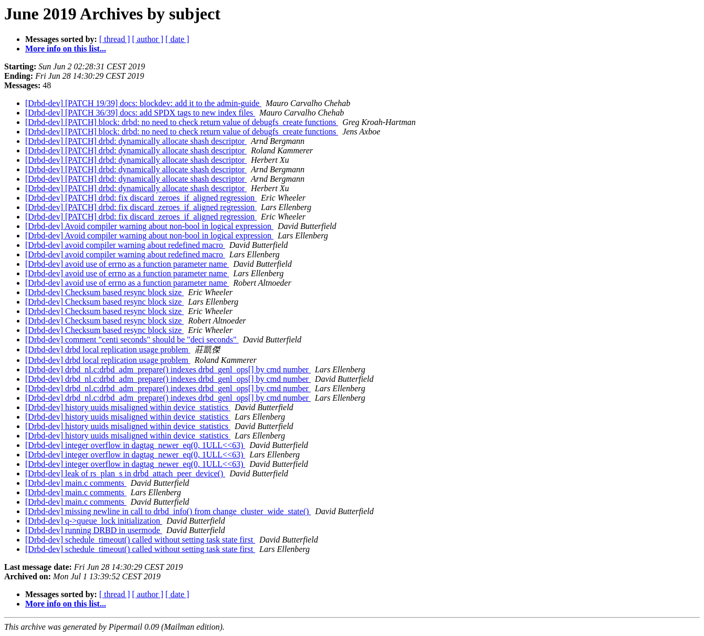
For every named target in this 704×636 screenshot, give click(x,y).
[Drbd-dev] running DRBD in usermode (93, 530)
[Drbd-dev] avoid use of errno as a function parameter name (127, 263)
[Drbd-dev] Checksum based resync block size (104, 292)
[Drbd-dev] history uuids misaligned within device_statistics (127, 407)
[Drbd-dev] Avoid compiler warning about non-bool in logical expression (149, 226)
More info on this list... (65, 48)
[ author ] (148, 39)
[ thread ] (114, 39)
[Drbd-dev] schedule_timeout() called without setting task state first (140, 539)
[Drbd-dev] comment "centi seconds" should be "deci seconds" (131, 339)
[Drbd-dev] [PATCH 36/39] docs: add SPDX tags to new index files (140, 112)
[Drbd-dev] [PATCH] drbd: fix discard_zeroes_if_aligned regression (141, 197)
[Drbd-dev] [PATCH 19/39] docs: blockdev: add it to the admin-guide (143, 103)
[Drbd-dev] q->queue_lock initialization (93, 520)
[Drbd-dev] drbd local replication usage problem (108, 349)
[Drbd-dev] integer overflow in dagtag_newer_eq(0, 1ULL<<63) (135, 445)
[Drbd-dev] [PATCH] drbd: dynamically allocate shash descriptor (136, 141)
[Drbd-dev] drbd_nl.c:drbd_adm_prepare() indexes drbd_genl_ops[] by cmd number (168, 369)
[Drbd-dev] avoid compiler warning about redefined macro (125, 245)
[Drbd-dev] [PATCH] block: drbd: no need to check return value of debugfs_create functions (181, 122)
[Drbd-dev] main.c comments (76, 482)
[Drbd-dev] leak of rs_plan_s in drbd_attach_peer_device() (125, 473)
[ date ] (177, 39)
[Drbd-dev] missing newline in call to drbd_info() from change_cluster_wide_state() (168, 511)
